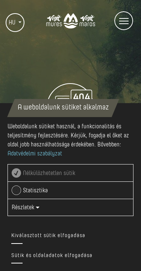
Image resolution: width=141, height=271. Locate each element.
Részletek (25, 207)
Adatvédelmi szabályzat (35, 154)
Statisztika (35, 190)
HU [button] (13, 23)
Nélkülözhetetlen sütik (49, 173)
